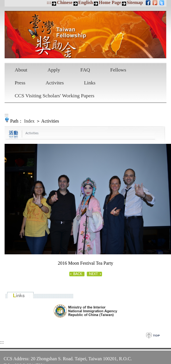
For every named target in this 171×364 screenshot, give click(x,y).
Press (20, 83)
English (85, 2)
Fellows (118, 70)
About (21, 70)
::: (48, 2)
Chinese (64, 2)
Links (90, 83)
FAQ (85, 70)
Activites (55, 83)
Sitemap (135, 2)
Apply (54, 70)
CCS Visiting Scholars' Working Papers (54, 95)
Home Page (110, 2)
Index (29, 121)
